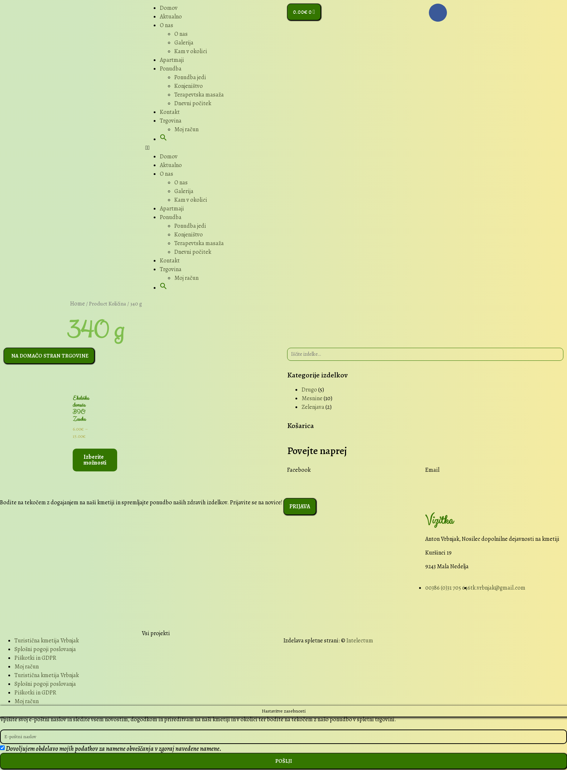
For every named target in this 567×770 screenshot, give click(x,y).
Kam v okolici (190, 51)
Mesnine (312, 398)
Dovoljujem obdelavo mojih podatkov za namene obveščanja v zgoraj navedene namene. (113, 749)
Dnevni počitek (192, 103)
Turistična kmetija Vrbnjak (46, 641)
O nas (166, 25)
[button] (163, 139)
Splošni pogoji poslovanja (45, 650)
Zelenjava (313, 407)
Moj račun (186, 129)
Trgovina (171, 121)
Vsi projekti (156, 634)
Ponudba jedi (190, 77)
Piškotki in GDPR (35, 658)
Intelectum (359, 641)
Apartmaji (172, 60)
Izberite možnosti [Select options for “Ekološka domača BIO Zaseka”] (95, 460)
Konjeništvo (188, 86)
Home (77, 304)
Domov (169, 8)
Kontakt (170, 112)
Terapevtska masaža (199, 95)
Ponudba (171, 69)
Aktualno (171, 17)
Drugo (309, 390)
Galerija (183, 43)
